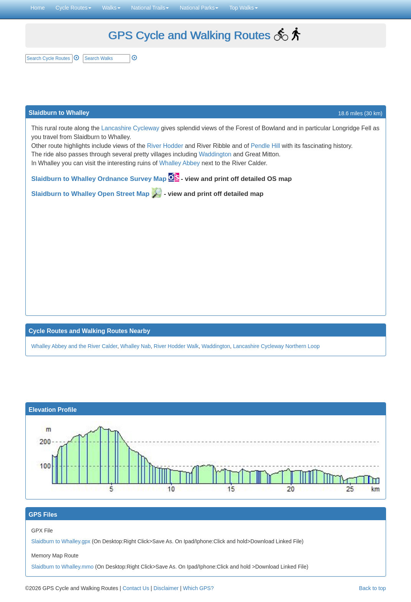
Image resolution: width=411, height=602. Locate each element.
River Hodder (165, 146)
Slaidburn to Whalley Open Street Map (96, 193)
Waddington (215, 154)
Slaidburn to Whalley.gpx (61, 541)
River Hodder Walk (176, 346)
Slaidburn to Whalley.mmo (62, 567)
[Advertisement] (205, 84)
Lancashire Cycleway (130, 128)
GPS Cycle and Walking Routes (189, 35)
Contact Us (135, 588)
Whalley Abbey (179, 163)
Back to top (372, 588)
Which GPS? (198, 588)
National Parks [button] (199, 8)
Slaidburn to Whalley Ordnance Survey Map (105, 178)
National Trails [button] (150, 8)
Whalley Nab (135, 346)
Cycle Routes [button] (73, 8)
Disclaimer (166, 588)
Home (38, 8)
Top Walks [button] (243, 8)
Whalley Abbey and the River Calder (74, 346)
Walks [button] (111, 8)
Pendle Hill (265, 146)
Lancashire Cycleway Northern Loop (276, 346)
